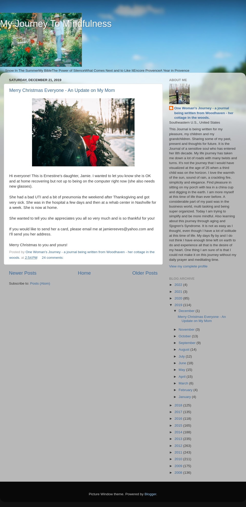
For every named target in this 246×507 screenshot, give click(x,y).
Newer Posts (22, 273)
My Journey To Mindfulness (56, 23)
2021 (179, 292)
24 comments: (53, 258)
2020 (179, 298)
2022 (179, 285)
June (183, 363)
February (186, 390)
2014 (179, 432)
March (184, 383)
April (183, 377)
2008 (179, 472)
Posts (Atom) (40, 283)
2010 (179, 459)
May (182, 370)
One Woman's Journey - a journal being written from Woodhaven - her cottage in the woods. (203, 113)
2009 (179, 466)
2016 (179, 418)
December (187, 311)
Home (84, 273)
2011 (179, 452)
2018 (179, 405)
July (182, 356)
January (185, 397)
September (188, 343)
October (185, 336)
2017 (179, 412)
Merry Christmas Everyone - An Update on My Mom (62, 90)
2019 (179, 305)
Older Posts (145, 273)
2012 (179, 446)
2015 (179, 425)
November (187, 329)
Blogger (150, 494)
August (184, 349)
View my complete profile (188, 266)
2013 (179, 439)
